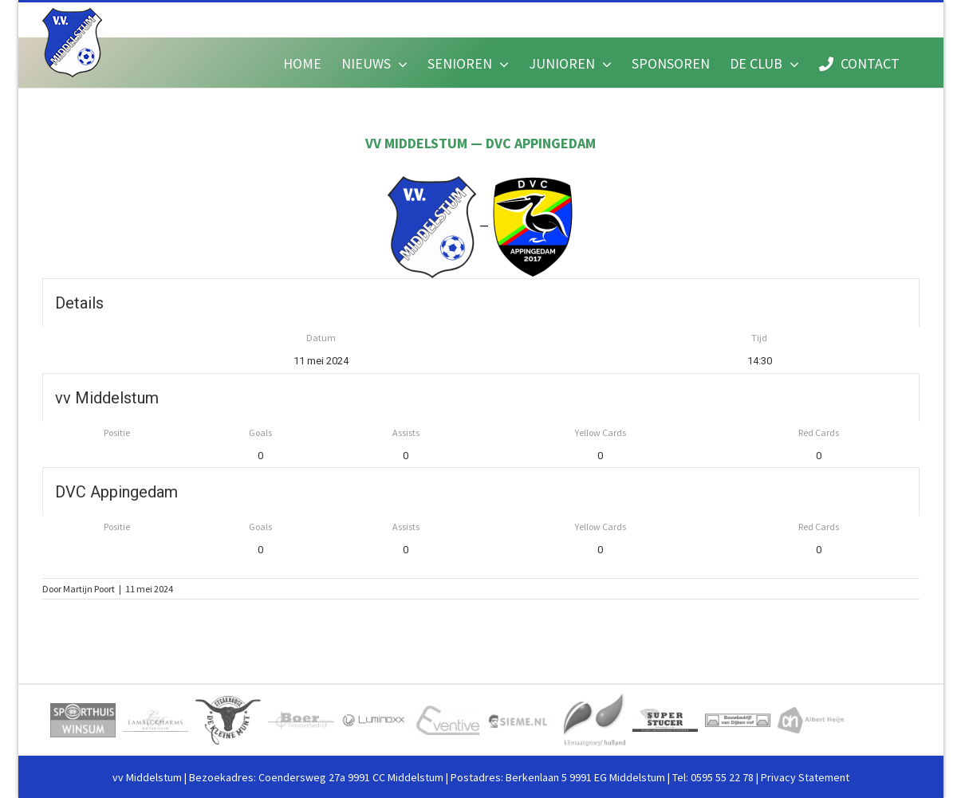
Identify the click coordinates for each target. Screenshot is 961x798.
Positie (117, 432)
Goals (260, 432)
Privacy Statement (805, 777)
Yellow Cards (600, 432)
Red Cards (818, 432)
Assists (405, 432)
